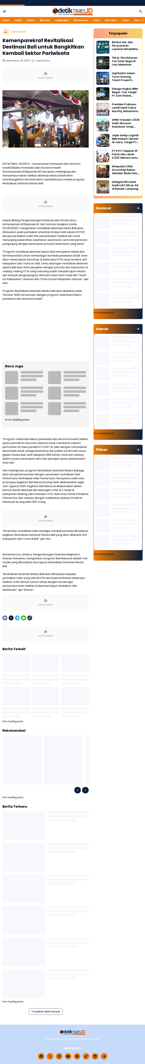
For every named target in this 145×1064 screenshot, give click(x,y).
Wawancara (81, 20)
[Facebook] (4, 617)
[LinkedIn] (95, 1056)
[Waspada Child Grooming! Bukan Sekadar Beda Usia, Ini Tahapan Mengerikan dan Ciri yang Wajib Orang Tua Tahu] (102, 171)
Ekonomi (45, 20)
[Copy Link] (29, 617)
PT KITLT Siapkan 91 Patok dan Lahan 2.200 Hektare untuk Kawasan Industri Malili (125, 154)
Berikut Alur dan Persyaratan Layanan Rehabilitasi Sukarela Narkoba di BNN (126, 46)
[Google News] (77, 1056)
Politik (18, 20)
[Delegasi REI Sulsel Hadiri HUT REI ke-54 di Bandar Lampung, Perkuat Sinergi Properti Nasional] (102, 186)
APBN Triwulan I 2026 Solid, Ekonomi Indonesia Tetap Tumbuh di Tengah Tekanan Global (125, 123)
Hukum (31, 20)
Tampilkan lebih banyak (45, 1011)
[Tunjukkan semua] (138, 208)
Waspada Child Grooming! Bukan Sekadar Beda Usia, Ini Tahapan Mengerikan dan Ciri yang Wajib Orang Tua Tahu (125, 170)
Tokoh (125, 20)
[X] (11, 617)
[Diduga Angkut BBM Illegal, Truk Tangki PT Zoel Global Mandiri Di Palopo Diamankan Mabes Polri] (102, 93)
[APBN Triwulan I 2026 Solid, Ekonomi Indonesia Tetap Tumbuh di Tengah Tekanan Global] (102, 124)
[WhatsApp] (23, 617)
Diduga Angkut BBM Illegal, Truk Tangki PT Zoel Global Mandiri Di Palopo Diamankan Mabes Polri (125, 92)
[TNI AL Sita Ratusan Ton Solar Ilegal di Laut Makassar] (102, 62)
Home (5, 20)
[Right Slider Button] (141, 20)
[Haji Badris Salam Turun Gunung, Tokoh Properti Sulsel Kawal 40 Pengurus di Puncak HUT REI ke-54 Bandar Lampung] (102, 78)
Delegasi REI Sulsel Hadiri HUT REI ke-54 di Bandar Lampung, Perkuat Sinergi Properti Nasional (125, 185)
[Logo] (72, 1032)
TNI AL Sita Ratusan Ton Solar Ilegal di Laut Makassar (124, 61)
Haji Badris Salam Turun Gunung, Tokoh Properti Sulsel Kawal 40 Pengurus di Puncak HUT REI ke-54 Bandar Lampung (125, 77)
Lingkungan (62, 20)
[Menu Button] (4, 11)
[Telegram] (17, 617)
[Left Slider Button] (77, 790)
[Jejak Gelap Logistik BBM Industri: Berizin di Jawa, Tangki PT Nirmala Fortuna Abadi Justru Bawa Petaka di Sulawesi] (102, 140)
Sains (96, 20)
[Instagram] (59, 1056)
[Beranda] (5, 31)
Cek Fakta (111, 20)
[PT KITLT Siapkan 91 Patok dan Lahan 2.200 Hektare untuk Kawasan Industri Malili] (102, 155)
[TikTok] (86, 1056)
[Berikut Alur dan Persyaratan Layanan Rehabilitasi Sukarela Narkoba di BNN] (102, 47)
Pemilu (138, 20)
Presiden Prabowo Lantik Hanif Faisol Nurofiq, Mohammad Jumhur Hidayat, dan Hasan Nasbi (125, 108)
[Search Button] (140, 11)
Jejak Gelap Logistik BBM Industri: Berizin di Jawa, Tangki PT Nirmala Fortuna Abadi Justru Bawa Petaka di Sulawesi (125, 139)
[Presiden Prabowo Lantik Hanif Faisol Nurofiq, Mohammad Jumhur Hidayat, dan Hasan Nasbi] (102, 109)
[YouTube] (68, 1056)
